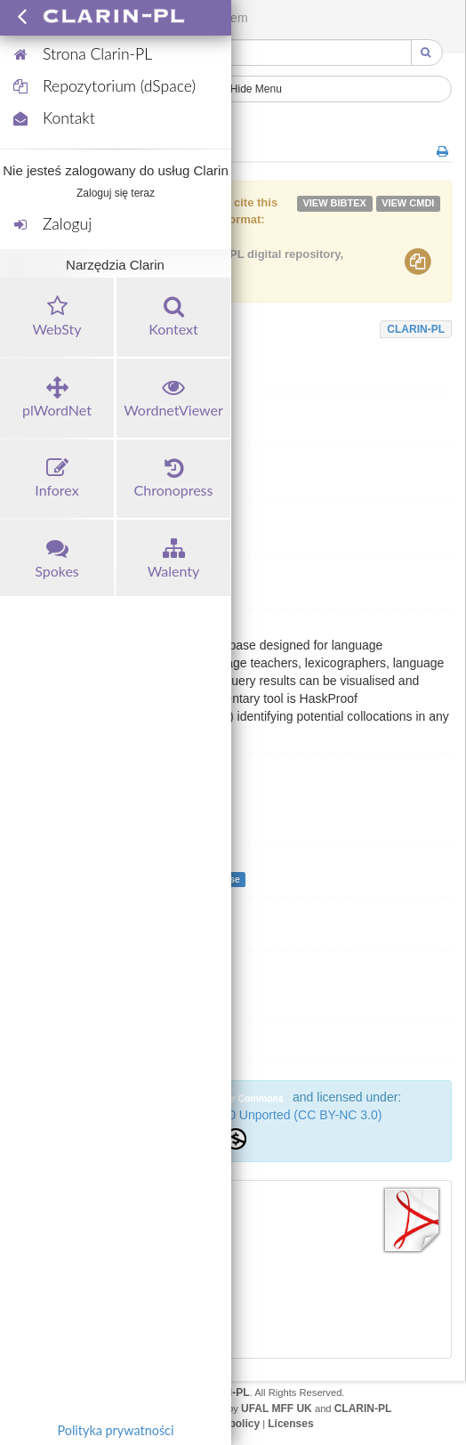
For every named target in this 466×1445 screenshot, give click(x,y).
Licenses (290, 1423)
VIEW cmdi (408, 203)
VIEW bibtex (334, 203)
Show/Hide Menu (233, 89)
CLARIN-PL (416, 329)
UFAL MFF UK (276, 1408)
